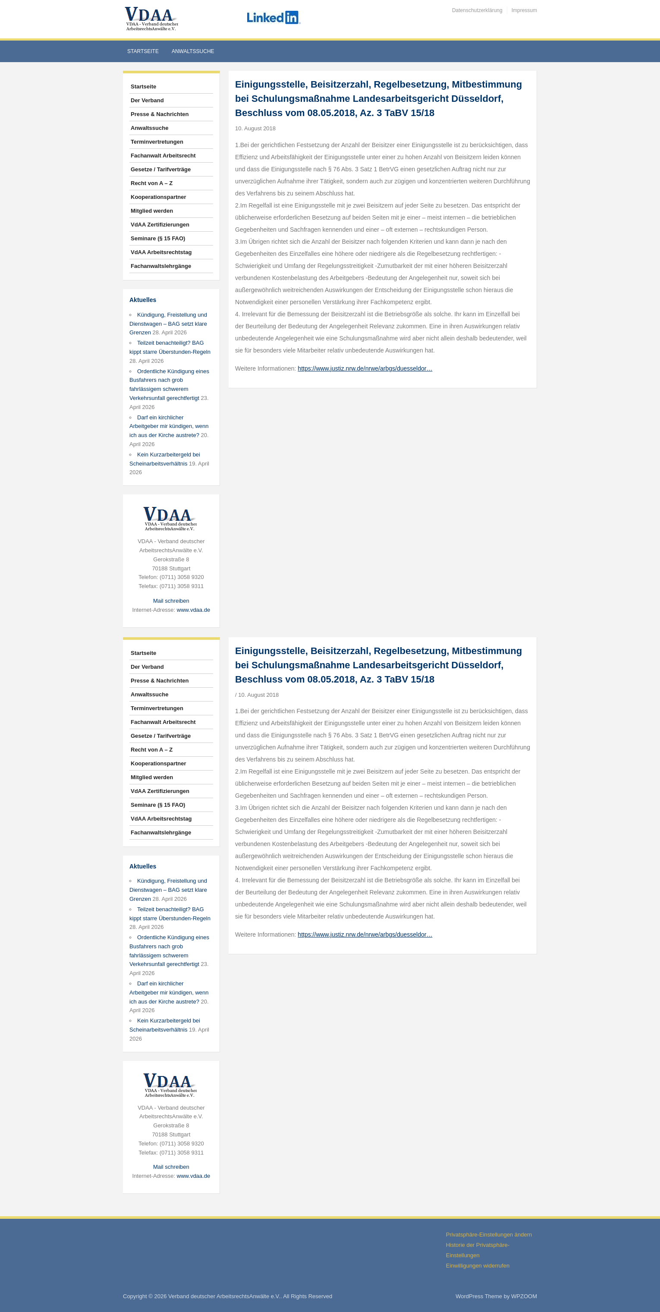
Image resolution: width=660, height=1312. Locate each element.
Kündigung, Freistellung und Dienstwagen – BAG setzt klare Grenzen (168, 323)
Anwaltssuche (193, 51)
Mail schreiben (171, 601)
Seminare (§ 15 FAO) (158, 238)
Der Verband (147, 100)
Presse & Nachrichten (160, 114)
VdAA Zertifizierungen (160, 224)
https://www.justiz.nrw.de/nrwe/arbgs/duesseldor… (365, 368)
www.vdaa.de (193, 610)
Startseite (143, 51)
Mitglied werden (152, 211)
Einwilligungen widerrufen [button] (477, 1265)
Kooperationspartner (158, 197)
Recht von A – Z (152, 183)
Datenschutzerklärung (477, 10)
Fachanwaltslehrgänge (161, 266)
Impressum (524, 10)
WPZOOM (524, 1296)
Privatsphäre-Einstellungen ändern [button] (489, 1234)
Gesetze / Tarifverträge (161, 169)
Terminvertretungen (157, 141)
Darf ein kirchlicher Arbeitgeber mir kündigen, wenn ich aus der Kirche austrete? (169, 426)
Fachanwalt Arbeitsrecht (163, 155)
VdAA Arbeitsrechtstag (161, 252)
